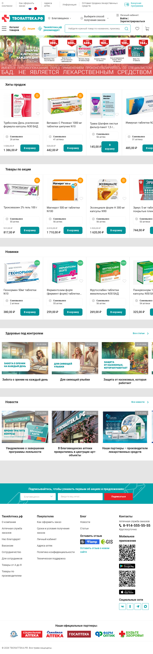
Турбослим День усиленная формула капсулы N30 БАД (21, 124)
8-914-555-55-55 (136, 525)
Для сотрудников (12, 558)
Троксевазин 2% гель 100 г (20, 207)
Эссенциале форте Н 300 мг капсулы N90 (107, 209)
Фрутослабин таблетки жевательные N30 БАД (104, 291)
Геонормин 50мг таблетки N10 (20, 291)
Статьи (84, 528)
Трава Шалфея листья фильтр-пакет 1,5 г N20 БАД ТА (104, 125)
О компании (7, 4)
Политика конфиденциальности (56, 552)
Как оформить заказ (26, 4)
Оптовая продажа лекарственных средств (100, 4)
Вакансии (7, 545)
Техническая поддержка (51, 558)
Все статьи (141, 333)
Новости (85, 522)
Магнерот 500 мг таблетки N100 (63, 209)
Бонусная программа (133, 4)
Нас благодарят (11, 539)
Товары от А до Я (12, 565)
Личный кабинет (47, 539)
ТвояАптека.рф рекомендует (50, 28)
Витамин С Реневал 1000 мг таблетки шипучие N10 (64, 124)
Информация (69, 4)
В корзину (30, 148)
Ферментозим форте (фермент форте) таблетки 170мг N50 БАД (63, 291)
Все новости (140, 402)
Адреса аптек (48, 4)
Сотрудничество (11, 552)
